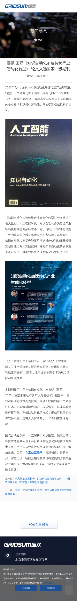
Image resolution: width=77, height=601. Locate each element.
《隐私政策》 (49, 583)
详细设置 (26, 588)
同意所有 (51, 588)
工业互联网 (35, 452)
